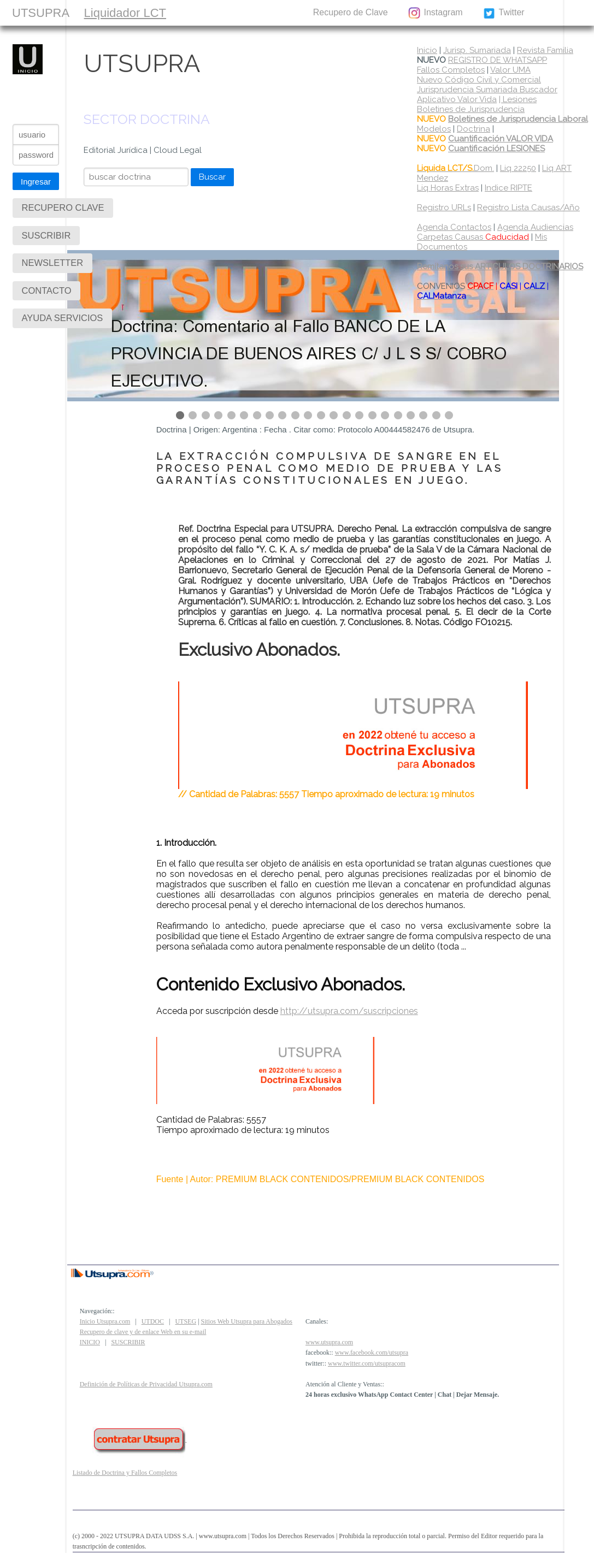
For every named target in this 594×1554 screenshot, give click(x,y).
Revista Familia (545, 50)
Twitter (504, 13)
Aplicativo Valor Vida (457, 99)
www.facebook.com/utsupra (372, 1352)
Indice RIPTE (508, 188)
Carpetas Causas (473, 237)
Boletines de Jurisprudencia (471, 109)
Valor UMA (510, 70)
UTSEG (185, 1321)
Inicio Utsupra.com (105, 1321)
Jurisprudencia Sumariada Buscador (487, 89)
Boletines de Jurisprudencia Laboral (518, 119)
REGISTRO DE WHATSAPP (497, 60)
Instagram (435, 13)
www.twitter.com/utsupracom (366, 1363)
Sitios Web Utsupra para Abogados (246, 1321)
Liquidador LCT (125, 13)
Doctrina (473, 129)
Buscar (212, 177)
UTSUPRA (40, 13)
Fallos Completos (451, 70)
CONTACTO (269, 12)
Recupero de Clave (350, 12)
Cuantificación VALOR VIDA (500, 139)
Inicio (427, 50)
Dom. (455, 168)
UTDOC (153, 1321)
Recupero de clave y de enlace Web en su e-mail (143, 1332)
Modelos (434, 129)
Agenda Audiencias (535, 227)
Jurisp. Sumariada (477, 50)
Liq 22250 (518, 168)
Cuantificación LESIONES (496, 148)
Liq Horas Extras (448, 188)
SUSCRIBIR (201, 12)
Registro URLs (444, 207)
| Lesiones (518, 99)
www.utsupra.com (329, 1342)
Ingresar (36, 181)
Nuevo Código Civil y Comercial (479, 80)
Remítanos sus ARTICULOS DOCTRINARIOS (500, 266)
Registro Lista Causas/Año (528, 207)
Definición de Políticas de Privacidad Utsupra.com (146, 1384)
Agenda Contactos (454, 227)
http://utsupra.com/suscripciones (349, 1011)
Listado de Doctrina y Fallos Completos (125, 1472)
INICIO (90, 1342)
